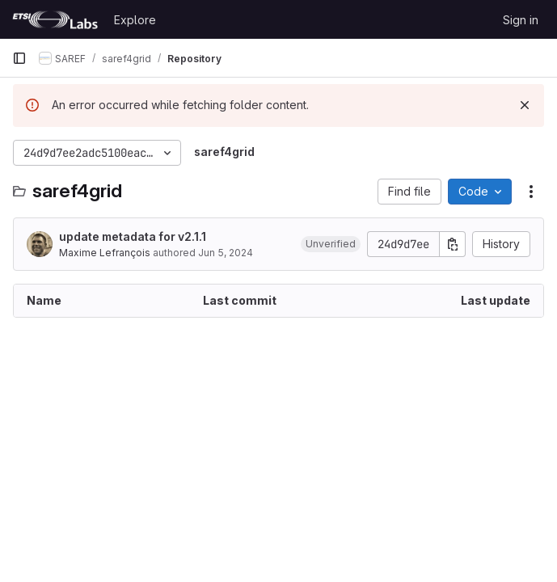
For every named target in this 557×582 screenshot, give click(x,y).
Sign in (520, 20)
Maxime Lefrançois (104, 253)
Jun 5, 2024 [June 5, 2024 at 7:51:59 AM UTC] (225, 253)
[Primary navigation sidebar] (19, 58)
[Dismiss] (524, 105)
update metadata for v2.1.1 (132, 236)
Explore (135, 20)
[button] (331, 244)
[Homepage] (55, 19)
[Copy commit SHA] (453, 244)
